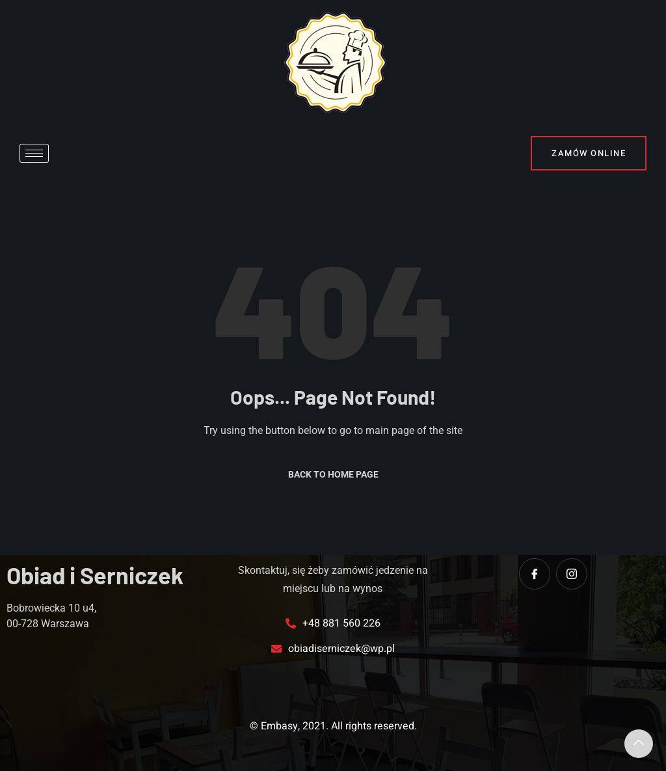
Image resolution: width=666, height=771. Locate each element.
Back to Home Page (333, 474)
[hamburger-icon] (34, 153)
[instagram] (571, 573)
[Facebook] (534, 573)
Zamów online (589, 153)
